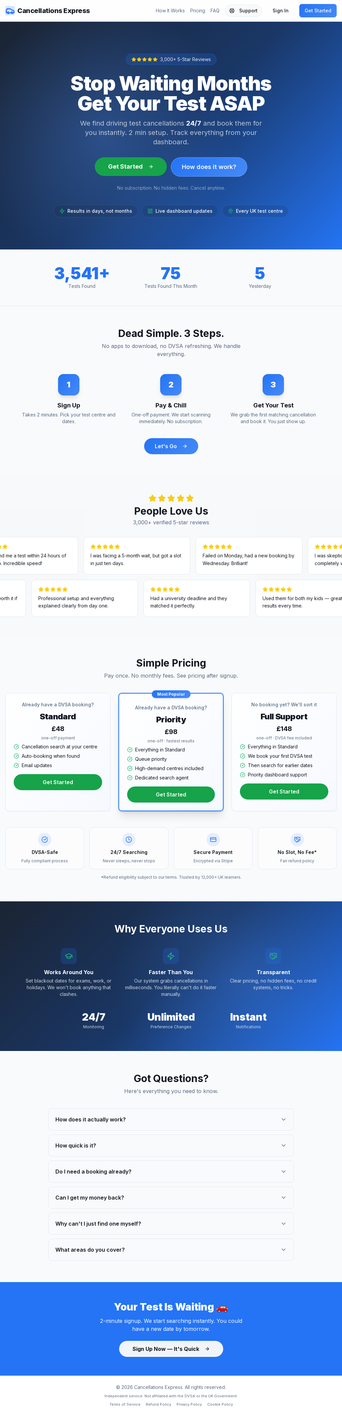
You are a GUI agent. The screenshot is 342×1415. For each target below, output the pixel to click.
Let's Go (171, 446)
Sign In (281, 10)
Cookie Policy (220, 1404)
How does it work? (209, 166)
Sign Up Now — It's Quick (171, 1349)
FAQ (215, 10)
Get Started (318, 10)
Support (243, 10)
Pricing (197, 10)
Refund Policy (158, 1404)
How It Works (170, 10)
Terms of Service (124, 1404)
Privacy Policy (189, 1404)
